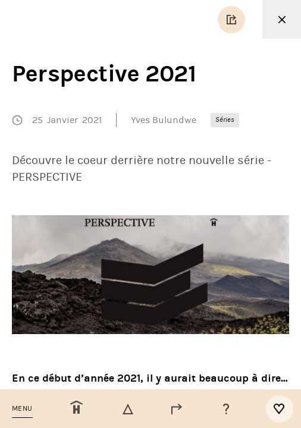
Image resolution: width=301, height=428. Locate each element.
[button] (22, 408)
